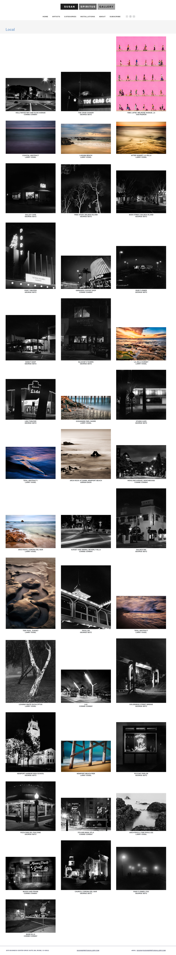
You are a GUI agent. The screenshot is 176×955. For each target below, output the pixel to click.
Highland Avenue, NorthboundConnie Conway (141, 481)
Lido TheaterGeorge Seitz (30, 422)
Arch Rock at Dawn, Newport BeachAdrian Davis (86, 481)
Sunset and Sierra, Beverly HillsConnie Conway (86, 550)
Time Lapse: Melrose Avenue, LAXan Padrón (141, 113)
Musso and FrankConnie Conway (30, 892)
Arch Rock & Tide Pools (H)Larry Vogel (141, 833)
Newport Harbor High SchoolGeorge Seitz (30, 774)
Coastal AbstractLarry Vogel (30, 156)
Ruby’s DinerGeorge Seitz (141, 291)
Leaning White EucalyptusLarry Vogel (30, 705)
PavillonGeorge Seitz (86, 631)
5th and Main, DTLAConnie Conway (86, 833)
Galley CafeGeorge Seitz (30, 215)
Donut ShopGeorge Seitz (30, 363)
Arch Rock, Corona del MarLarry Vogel (30, 550)
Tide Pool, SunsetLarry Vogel (30, 631)
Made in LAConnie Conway (30, 935)
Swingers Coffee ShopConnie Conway (86, 291)
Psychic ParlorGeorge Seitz (141, 774)
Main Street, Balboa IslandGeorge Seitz (141, 215)
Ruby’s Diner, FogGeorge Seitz (141, 892)
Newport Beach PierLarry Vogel (86, 774)
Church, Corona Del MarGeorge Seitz (86, 892)
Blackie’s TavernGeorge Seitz (86, 363)
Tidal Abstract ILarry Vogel (30, 481)
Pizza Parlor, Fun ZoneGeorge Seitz (30, 833)
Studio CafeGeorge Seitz (141, 422)
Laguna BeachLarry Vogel (86, 156)
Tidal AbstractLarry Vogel (141, 631)
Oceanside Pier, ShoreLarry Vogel (86, 422)
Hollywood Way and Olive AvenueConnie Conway (31, 113)
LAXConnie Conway (86, 705)
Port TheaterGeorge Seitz (30, 291)
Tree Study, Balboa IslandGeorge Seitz (86, 215)
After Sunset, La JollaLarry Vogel (141, 156)
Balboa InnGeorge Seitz (141, 550)
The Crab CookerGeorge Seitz (86, 113)
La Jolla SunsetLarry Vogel (141, 363)
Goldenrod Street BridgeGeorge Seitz (141, 705)
